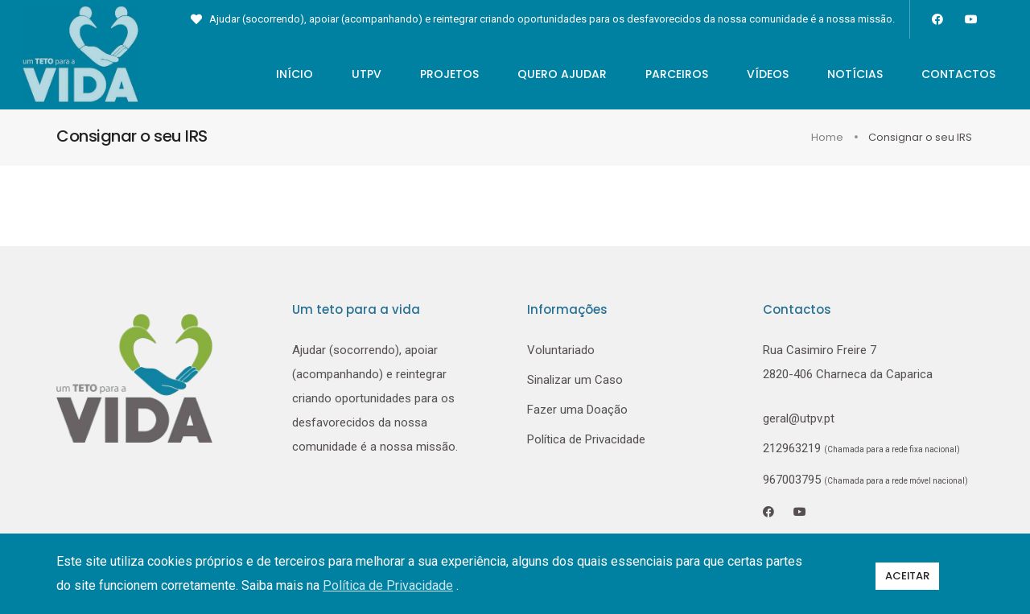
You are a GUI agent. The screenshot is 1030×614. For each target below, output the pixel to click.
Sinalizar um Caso (575, 380)
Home (828, 138)
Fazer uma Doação (577, 410)
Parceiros (659, 74)
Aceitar (908, 574)
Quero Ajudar (544, 74)
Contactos (941, 74)
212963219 (793, 449)
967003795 (865, 480)
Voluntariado (561, 351)
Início (276, 74)
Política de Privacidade (586, 440)
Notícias (837, 74)
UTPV (349, 74)
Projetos (431, 74)
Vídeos (750, 74)
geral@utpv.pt (798, 419)
